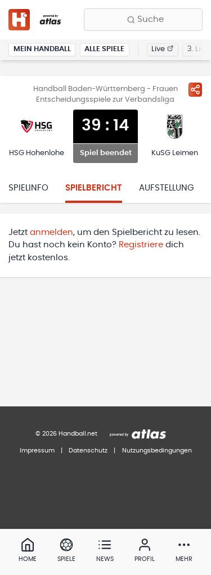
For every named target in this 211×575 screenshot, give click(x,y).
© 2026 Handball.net (66, 434)
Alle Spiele (104, 49)
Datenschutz (88, 450)
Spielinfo (28, 188)
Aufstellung (166, 188)
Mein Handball (42, 49)
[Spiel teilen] (195, 89)
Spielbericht (93, 188)
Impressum (37, 450)
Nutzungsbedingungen (157, 450)
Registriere (141, 245)
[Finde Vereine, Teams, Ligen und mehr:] (143, 19)
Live (162, 49)
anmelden (51, 232)
